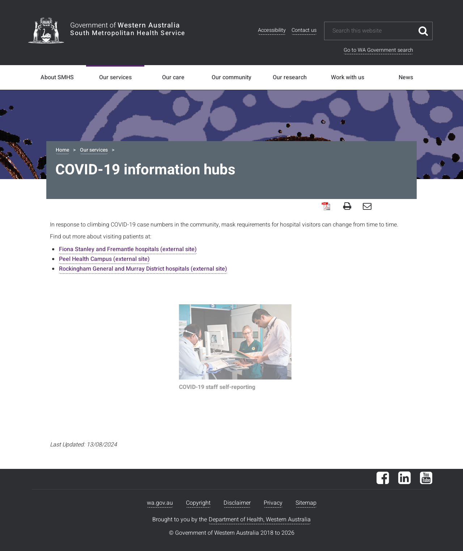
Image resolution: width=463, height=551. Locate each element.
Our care (173, 77)
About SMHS (57, 77)
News (406, 77)
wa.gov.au (160, 503)
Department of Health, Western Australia (260, 519)
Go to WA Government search (378, 50)
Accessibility (272, 30)
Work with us (347, 77)
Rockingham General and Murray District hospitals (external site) (143, 268)
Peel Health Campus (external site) (104, 259)
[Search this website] (373, 30)
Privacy (273, 503)
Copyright (198, 503)
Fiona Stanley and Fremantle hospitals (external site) (128, 249)
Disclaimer (237, 503)
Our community (231, 77)
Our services (115, 77)
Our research (290, 77)
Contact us (304, 30)
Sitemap (306, 503)
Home (62, 150)
